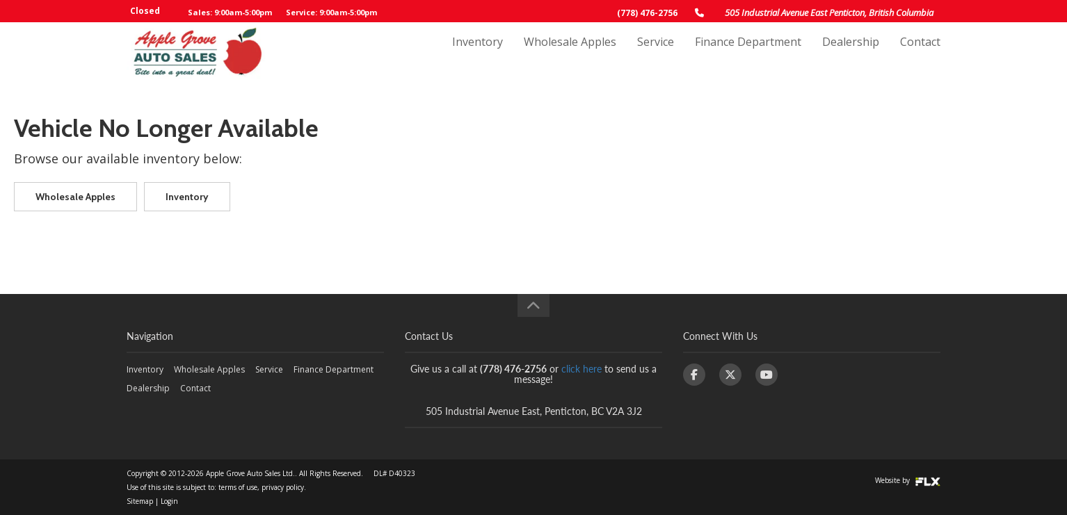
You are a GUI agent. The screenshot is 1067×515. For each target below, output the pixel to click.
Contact (920, 53)
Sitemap (140, 501)
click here (581, 369)
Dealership (850, 53)
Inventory (477, 53)
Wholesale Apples (570, 53)
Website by (907, 480)
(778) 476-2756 (647, 13)
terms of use (237, 487)
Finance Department (748, 53)
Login (169, 501)
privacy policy (283, 487)
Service (655, 53)
